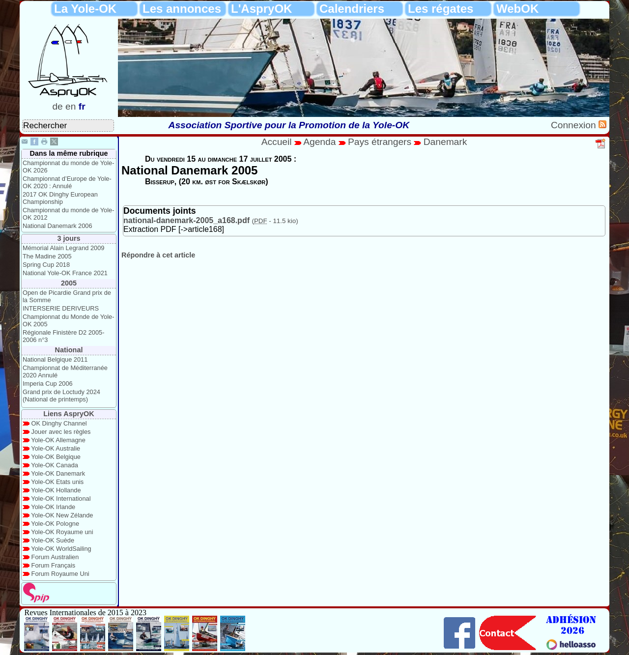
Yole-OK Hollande (56, 490)
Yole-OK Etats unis (57, 481)
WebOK (517, 8)
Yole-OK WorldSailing (61, 548)
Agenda (321, 142)
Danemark (445, 142)
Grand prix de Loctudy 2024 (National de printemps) (61, 395)
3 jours (68, 238)
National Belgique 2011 (55, 359)
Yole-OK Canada (54, 465)
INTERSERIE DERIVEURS (61, 308)
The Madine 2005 (47, 256)
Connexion (575, 125)
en (70, 106)
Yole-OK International (60, 498)
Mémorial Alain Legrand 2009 (63, 248)
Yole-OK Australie (55, 448)
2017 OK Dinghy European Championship (60, 198)
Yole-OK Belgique (56, 456)
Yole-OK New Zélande (62, 515)
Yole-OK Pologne (55, 523)
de (57, 106)
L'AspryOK (261, 8)
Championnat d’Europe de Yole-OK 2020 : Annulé (67, 182)
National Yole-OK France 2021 (65, 273)
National (69, 350)
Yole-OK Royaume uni (62, 532)
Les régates (440, 8)
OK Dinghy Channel (59, 423)
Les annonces (182, 8)
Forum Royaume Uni (60, 573)
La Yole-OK (85, 8)
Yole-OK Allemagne (58, 440)
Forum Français (53, 565)
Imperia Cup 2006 (48, 383)
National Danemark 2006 (57, 225)
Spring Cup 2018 (46, 264)
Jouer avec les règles (61, 431)
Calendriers (351, 8)
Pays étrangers (381, 142)
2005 (69, 283)
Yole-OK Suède (52, 540)
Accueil (276, 142)
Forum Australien (55, 557)
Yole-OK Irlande (53, 507)
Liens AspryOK (68, 414)
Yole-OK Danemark (58, 473)
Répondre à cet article (158, 255)
